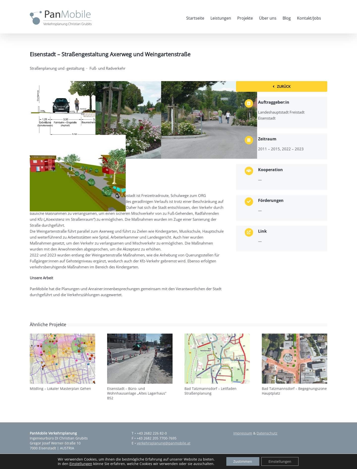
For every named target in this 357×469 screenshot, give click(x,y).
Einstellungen (80, 463)
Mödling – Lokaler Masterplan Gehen (60, 388)
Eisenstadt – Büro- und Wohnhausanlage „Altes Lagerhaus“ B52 (136, 393)
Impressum (242, 433)
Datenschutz (267, 433)
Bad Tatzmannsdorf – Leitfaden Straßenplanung (210, 391)
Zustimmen (242, 461)
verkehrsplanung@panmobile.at (163, 443)
